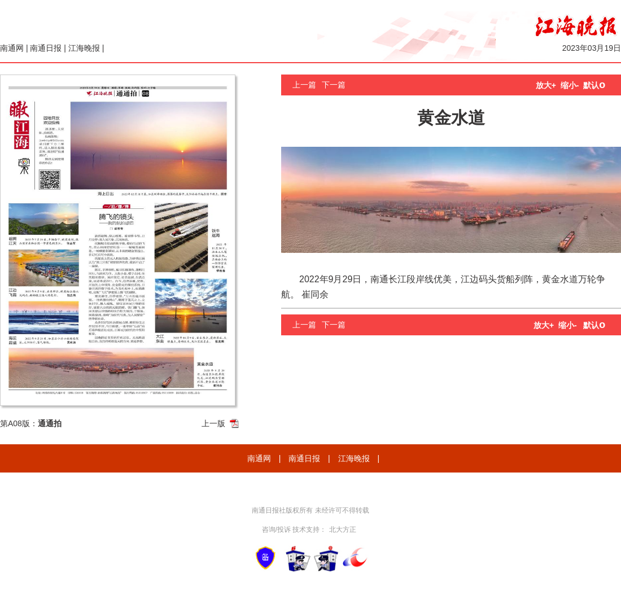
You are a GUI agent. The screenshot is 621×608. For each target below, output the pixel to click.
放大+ (546, 85)
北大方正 (342, 529)
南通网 (12, 48)
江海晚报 (84, 48)
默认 (594, 85)
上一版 (213, 423)
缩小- (570, 85)
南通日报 (46, 48)
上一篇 (304, 84)
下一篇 (334, 84)
